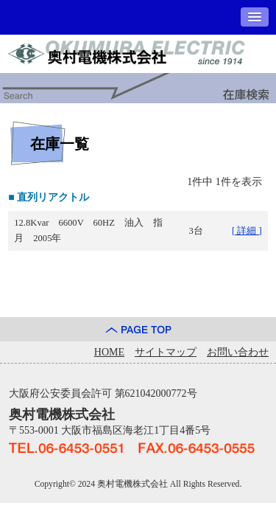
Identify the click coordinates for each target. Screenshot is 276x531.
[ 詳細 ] (247, 231)
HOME (109, 352)
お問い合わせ (238, 352)
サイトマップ (166, 352)
